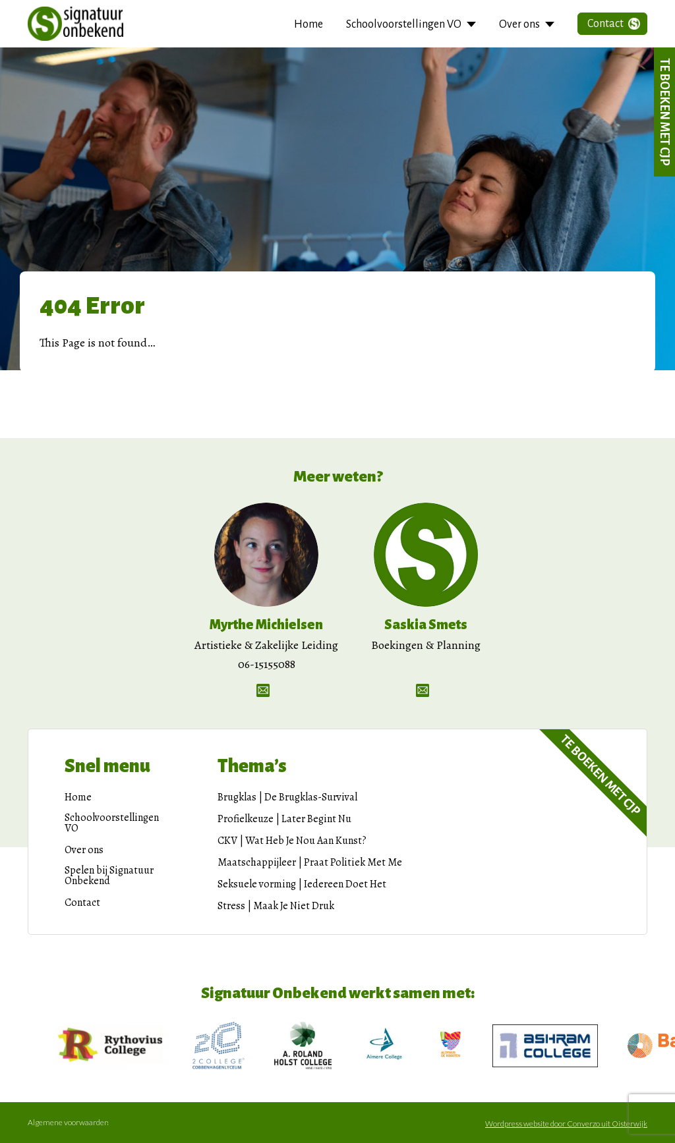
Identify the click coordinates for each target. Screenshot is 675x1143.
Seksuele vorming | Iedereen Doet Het (302, 884)
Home (308, 24)
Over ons (519, 24)
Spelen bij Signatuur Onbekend (109, 875)
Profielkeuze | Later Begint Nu (284, 819)
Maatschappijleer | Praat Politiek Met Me (310, 862)
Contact (605, 24)
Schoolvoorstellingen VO (403, 24)
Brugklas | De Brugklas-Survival (287, 797)
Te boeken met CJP (664, 112)
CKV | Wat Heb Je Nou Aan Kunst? (292, 840)
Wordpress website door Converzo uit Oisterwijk (566, 1124)
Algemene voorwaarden (68, 1123)
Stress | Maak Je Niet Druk (276, 906)
